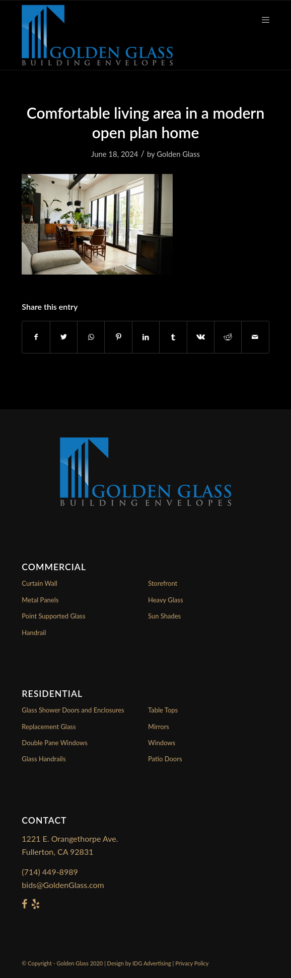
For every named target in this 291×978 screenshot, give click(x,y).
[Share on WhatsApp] (91, 336)
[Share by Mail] (255, 336)
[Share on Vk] (200, 336)
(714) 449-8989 (50, 871)
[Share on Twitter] (63, 336)
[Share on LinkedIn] (145, 336)
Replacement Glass (49, 727)
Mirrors (158, 727)
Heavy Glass (165, 600)
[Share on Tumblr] (173, 336)
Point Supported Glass (53, 616)
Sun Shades (164, 616)
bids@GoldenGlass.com (63, 885)
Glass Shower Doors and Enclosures (73, 710)
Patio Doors (165, 759)
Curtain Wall (39, 583)
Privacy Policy (191, 963)
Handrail (34, 633)
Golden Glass (178, 153)
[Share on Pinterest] (118, 336)
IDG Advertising (151, 963)
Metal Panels (40, 600)
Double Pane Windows (54, 743)
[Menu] (260, 21)
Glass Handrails (43, 759)
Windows (161, 743)
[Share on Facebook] (35, 336)
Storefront (162, 583)
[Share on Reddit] (227, 336)
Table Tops (163, 710)
